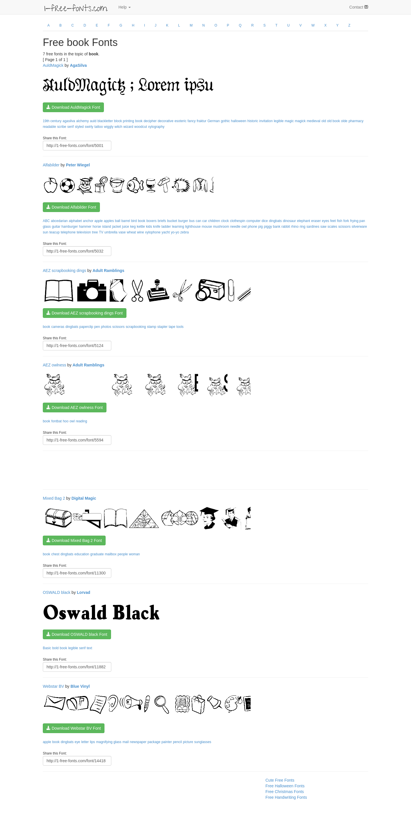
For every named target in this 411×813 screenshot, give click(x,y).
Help (124, 7)
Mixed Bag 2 (54, 498)
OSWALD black (56, 592)
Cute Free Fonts (279, 780)
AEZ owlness (54, 365)
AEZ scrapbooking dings (64, 270)
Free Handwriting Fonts (286, 797)
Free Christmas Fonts (284, 791)
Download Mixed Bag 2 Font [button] (74, 540)
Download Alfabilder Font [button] (71, 207)
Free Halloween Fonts (285, 786)
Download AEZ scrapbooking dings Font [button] (85, 313)
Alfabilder (51, 165)
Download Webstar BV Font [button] (74, 728)
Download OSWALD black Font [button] (77, 634)
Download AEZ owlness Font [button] (75, 407)
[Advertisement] (147, 469)
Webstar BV (53, 686)
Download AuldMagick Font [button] (73, 107)
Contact (358, 7)
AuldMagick (53, 65)
